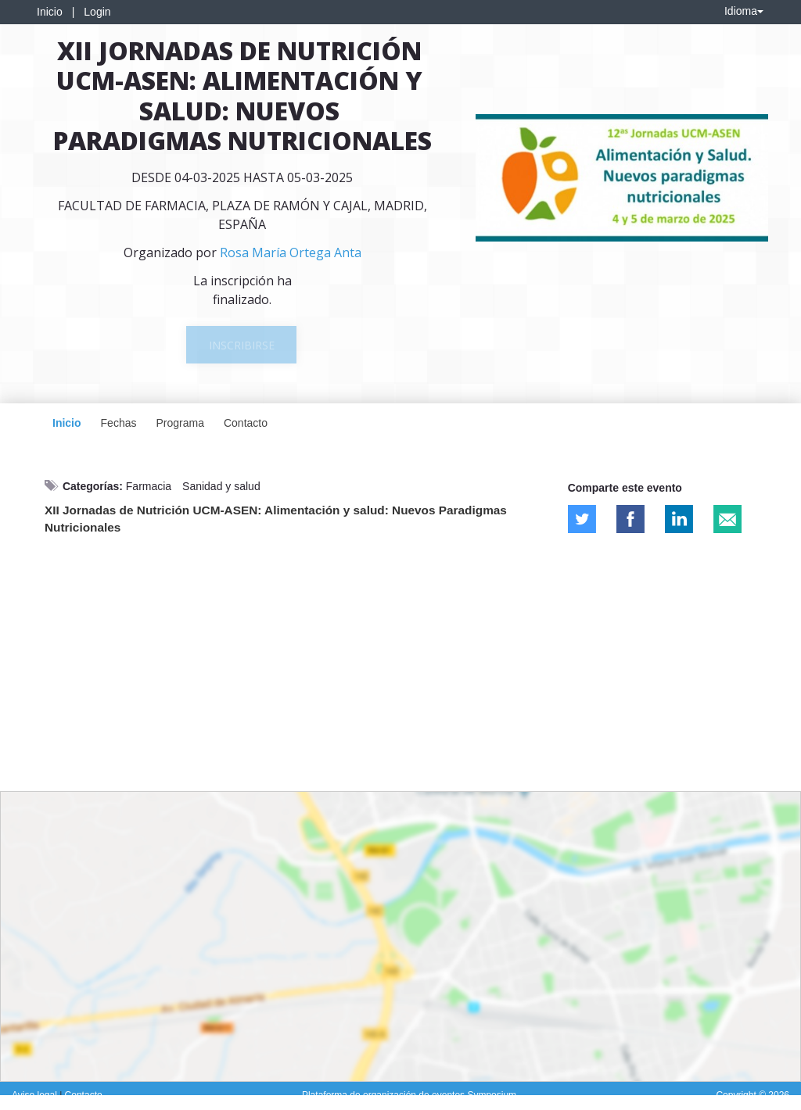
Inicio (50, 11)
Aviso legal (35, 1095)
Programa (179, 423)
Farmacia (148, 486)
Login (97, 11)
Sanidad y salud (221, 486)
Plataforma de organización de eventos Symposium (409, 1095)
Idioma (743, 11)
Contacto (246, 423)
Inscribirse (242, 345)
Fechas (119, 423)
